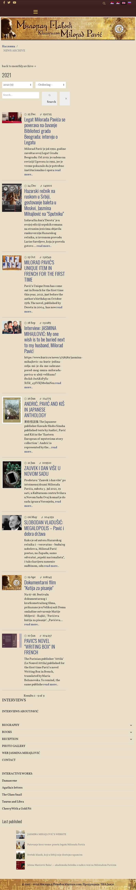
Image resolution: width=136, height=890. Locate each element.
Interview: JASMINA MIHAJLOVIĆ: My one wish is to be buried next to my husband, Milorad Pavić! (44, 339)
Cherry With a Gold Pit (16, 809)
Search (51, 99)
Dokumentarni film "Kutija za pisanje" (40, 585)
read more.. (44, 246)
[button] (112, 725)
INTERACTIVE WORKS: (17, 774)
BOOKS (7, 732)
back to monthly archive (19, 66)
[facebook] (4, 3)
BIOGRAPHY (10, 725)
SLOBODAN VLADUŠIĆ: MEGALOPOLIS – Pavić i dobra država (44, 528)
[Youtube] (14, 3)
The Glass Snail (12, 795)
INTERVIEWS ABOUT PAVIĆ (20, 711)
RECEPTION (10, 739)
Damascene (9, 781)
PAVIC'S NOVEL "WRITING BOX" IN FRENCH (39, 646)
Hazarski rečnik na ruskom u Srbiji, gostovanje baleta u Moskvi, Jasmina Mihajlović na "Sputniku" (44, 202)
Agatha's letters (12, 788)
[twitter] (9, 3)
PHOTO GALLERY (13, 746)
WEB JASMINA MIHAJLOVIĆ (21, 753)
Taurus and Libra (13, 802)
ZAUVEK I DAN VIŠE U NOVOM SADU (42, 470)
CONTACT (9, 760)
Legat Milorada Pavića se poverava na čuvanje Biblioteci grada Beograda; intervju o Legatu (44, 131)
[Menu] (35, 12)
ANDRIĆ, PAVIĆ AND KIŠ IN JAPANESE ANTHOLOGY (44, 409)
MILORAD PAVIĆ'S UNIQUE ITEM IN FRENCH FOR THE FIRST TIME (44, 271)
